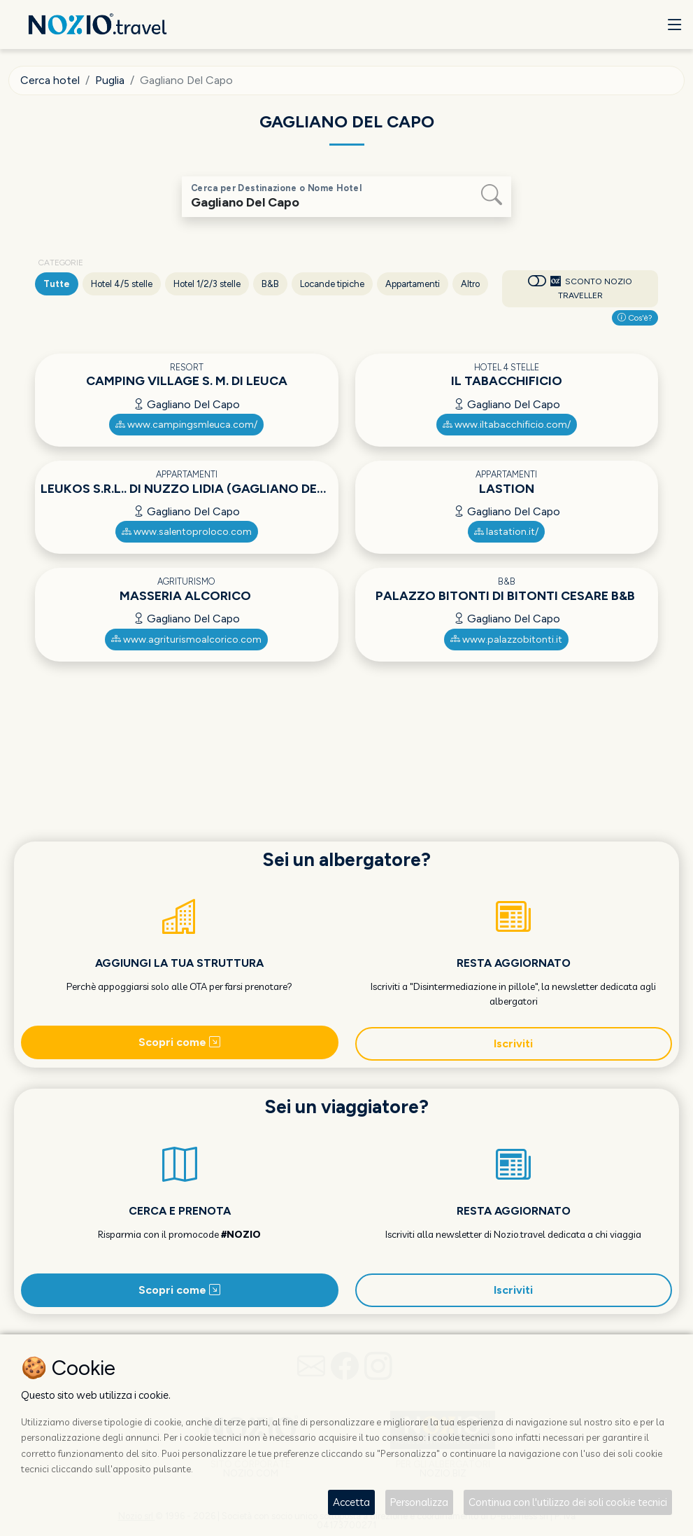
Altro (470, 284)
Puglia (109, 80)
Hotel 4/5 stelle (121, 284)
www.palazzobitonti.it (506, 639)
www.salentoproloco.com (187, 532)
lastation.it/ (506, 532)
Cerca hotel (50, 80)
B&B (270, 284)
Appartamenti (412, 284)
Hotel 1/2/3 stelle (207, 284)
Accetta (351, 1502)
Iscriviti (513, 1043)
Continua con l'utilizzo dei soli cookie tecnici (568, 1502)
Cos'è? (634, 318)
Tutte (56, 284)
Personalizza (419, 1502)
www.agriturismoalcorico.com (186, 639)
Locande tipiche (332, 284)
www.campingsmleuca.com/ (186, 425)
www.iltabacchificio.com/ (507, 425)
